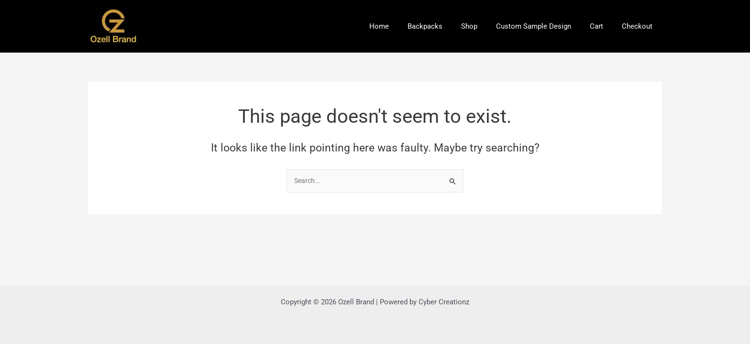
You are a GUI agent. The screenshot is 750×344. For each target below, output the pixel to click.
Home (403, 26)
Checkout (639, 26)
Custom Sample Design (544, 26)
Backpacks (444, 26)
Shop (484, 26)
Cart (603, 26)
